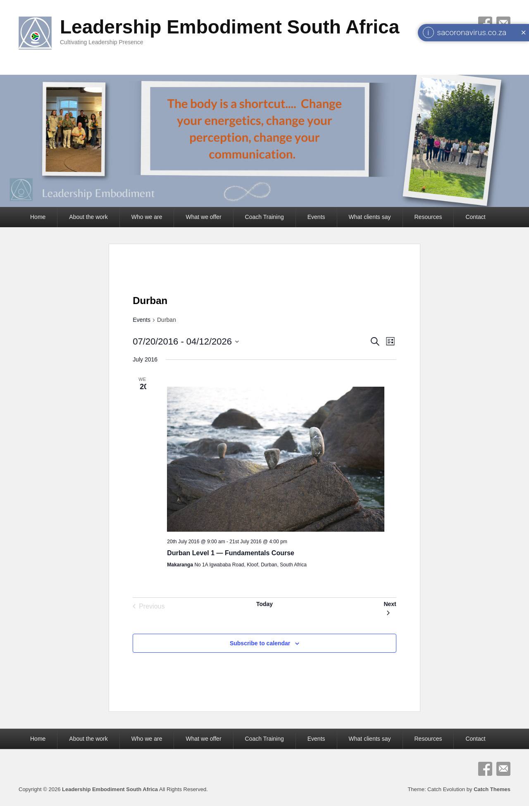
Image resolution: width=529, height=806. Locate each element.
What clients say (370, 217)
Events (316, 217)
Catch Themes (492, 789)
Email (503, 769)
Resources (428, 217)
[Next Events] (390, 606)
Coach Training (264, 217)
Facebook (485, 769)
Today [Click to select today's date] (264, 604)
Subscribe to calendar (260, 643)
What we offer (203, 217)
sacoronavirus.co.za (471, 32)
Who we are (146, 217)
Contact (475, 217)
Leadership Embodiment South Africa (229, 27)
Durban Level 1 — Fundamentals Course (230, 552)
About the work (88, 217)
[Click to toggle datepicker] (186, 341)
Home (37, 217)
